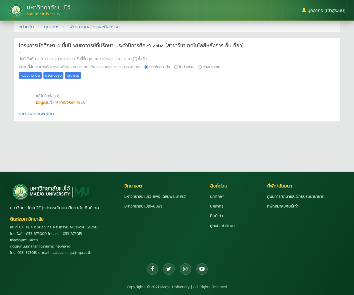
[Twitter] (169, 269)
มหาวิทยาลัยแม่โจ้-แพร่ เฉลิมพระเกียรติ (155, 197)
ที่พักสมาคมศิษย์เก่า (283, 206)
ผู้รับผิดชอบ (53, 75)
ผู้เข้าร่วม (73, 75)
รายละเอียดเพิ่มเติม (36, 113)
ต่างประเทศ (212, 67)
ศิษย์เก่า (216, 216)
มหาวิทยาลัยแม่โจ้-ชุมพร (143, 206)
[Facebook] (152, 269)
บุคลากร (51, 26)
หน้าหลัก (26, 26)
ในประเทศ (186, 67)
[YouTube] (202, 269)
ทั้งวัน (142, 59)
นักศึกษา (217, 197)
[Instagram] (185, 269)
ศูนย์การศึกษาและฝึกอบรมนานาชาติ (296, 197)
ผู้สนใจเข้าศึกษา (222, 226)
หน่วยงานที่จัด (30, 75)
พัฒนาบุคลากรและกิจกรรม (94, 26)
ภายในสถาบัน (159, 67)
